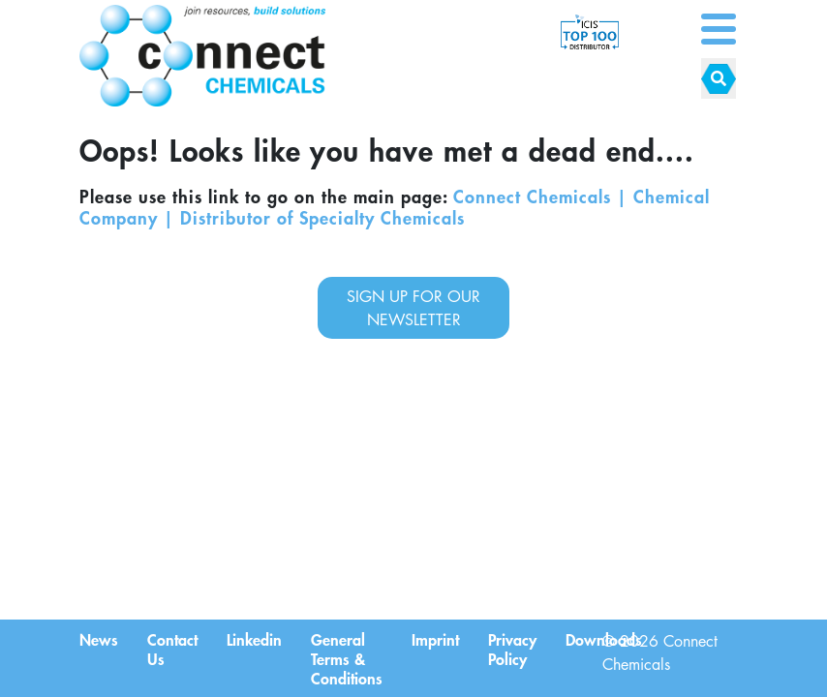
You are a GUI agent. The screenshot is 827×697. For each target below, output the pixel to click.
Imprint (435, 639)
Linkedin (254, 639)
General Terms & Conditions (347, 658)
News (98, 639)
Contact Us (172, 648)
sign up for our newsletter (413, 308)
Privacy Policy (512, 648)
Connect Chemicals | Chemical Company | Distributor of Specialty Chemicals (394, 207)
